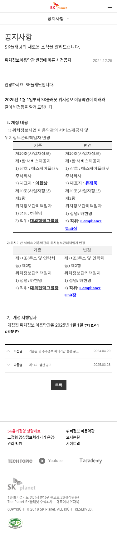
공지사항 (55, 18)
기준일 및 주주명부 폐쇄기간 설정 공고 (54, 351)
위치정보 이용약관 (80, 431)
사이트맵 (73, 444)
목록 (58, 385)
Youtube (55, 461)
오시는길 (73, 438)
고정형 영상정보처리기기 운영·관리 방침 (31, 441)
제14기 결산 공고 (40, 365)
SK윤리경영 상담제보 (24, 431)
